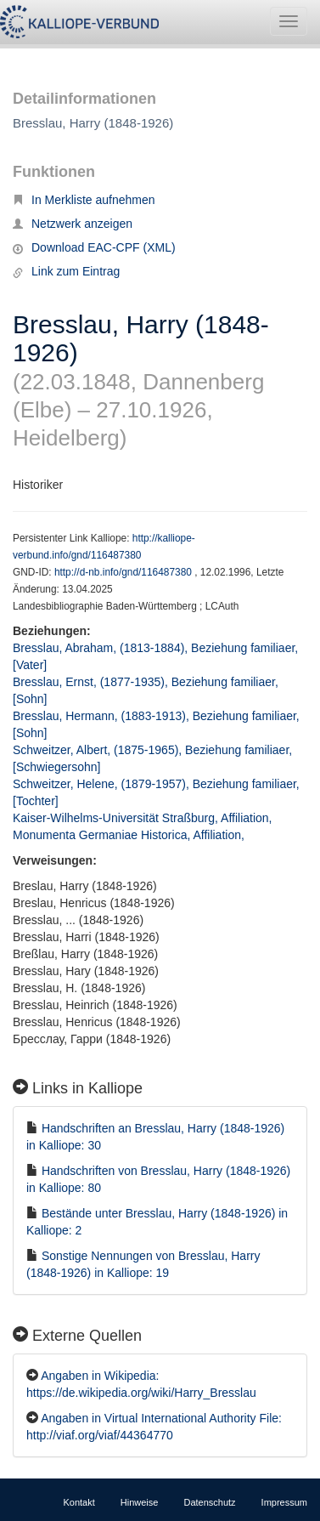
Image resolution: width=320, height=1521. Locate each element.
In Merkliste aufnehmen (84, 200)
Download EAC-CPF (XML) (94, 247)
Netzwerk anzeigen (72, 223)
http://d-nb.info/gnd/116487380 (124, 572)
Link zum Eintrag (66, 271)
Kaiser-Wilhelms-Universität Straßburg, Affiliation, (144, 818)
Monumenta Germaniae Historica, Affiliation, (130, 835)
